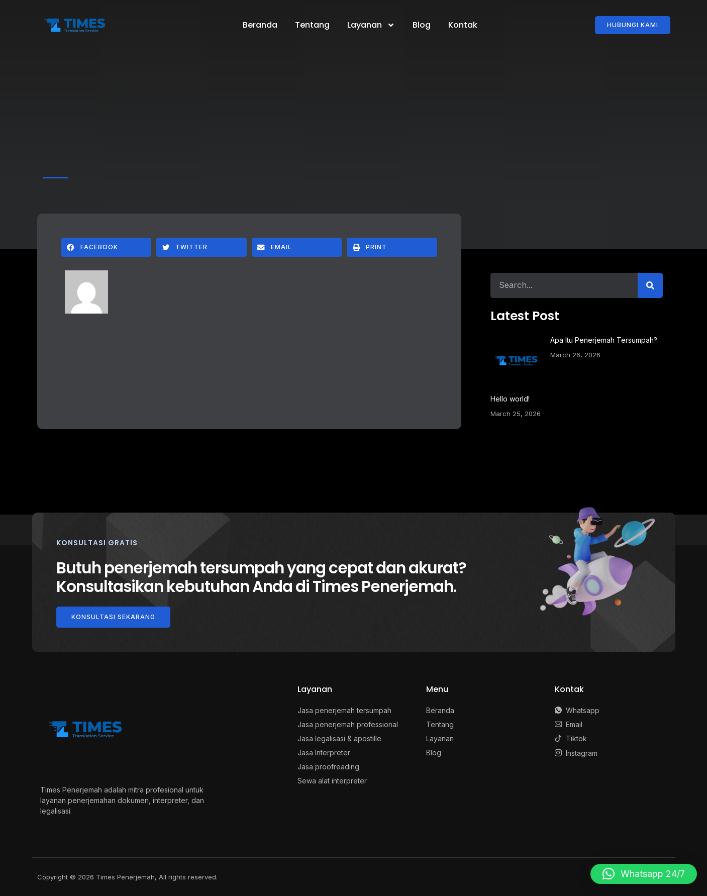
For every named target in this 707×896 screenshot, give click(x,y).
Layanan (371, 25)
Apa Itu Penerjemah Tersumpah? (603, 340)
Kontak (462, 25)
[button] (106, 247)
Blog (422, 25)
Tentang (312, 25)
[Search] (650, 285)
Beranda (260, 25)
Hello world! (510, 398)
